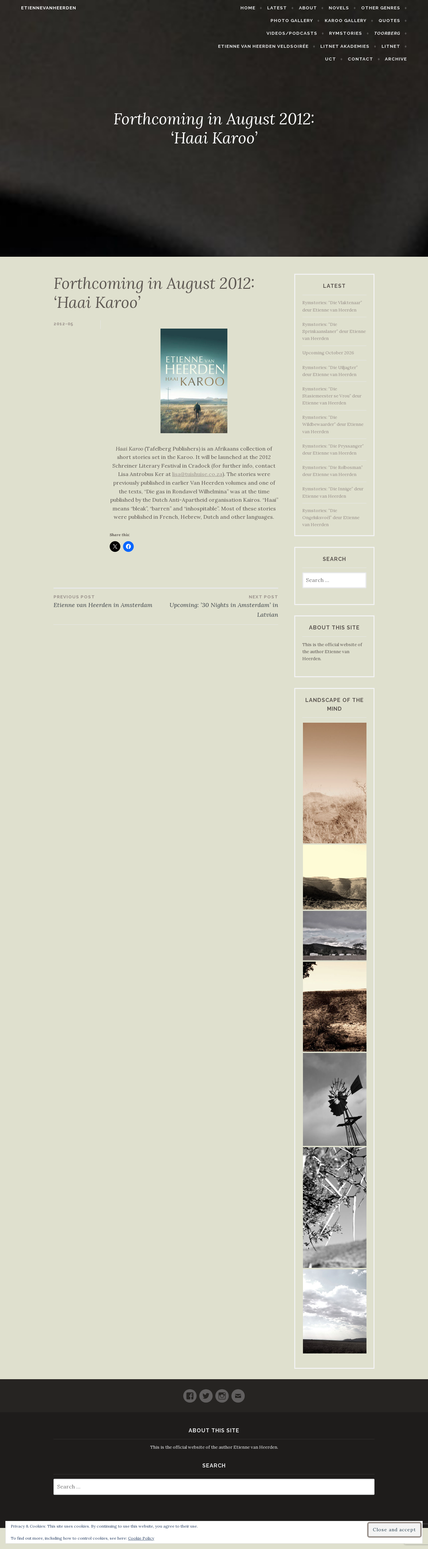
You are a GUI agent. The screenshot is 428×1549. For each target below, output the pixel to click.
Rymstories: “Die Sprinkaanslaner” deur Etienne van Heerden (334, 331)
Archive (408, 46)
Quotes (339, 20)
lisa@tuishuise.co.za (197, 474)
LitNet (316, 46)
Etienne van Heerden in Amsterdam (110, 601)
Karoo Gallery (295, 20)
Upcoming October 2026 (328, 353)
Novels (351, 7)
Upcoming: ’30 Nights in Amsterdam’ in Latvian (222, 605)
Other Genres (392, 7)
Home (260, 7)
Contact (373, 46)
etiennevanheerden (36, 7)
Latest (289, 7)
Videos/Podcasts (386, 20)
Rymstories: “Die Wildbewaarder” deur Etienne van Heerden (332, 424)
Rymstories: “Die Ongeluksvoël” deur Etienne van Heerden (330, 517)
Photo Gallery (241, 20)
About (320, 7)
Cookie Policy (141, 1538)
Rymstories (255, 33)
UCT (342, 46)
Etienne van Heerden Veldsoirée (367, 33)
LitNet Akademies (270, 46)
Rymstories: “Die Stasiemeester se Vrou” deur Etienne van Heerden (331, 396)
